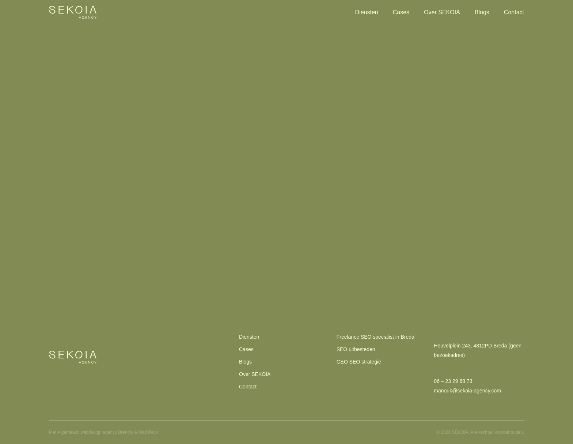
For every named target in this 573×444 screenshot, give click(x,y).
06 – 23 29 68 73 (453, 381)
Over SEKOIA (442, 12)
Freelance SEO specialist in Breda (375, 337)
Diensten (366, 12)
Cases (401, 12)
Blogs (482, 12)
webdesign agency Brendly (107, 432)
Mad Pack (148, 432)
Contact (514, 12)
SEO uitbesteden (356, 349)
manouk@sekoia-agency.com (467, 391)
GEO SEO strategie (359, 362)
